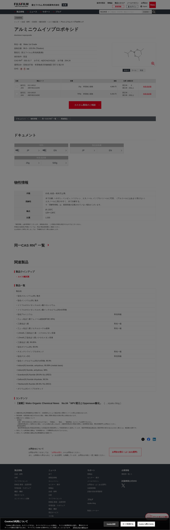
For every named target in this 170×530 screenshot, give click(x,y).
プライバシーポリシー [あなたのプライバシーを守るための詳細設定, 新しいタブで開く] (80, 527)
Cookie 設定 (111, 524)
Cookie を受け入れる (146, 524)
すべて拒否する (128, 524)
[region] (85, 524)
